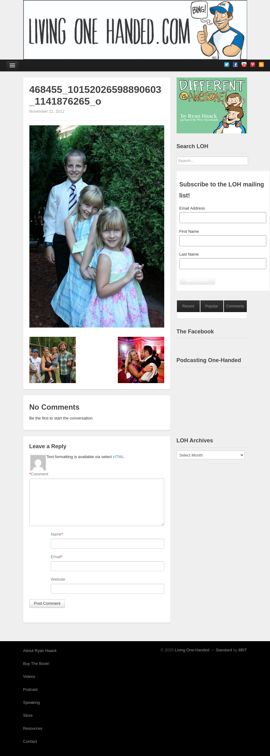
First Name (189, 231)
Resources (32, 728)
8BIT (242, 650)
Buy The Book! (36, 663)
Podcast (30, 689)
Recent (188, 306)
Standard (224, 650)
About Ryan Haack (40, 650)
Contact (30, 741)
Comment (38, 474)
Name (56, 534)
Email (56, 556)
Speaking (31, 702)
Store (28, 715)
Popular (211, 306)
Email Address (192, 208)
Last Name (189, 254)
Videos (29, 676)
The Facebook (195, 331)
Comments (235, 306)
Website (58, 579)
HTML (118, 456)
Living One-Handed (192, 650)
